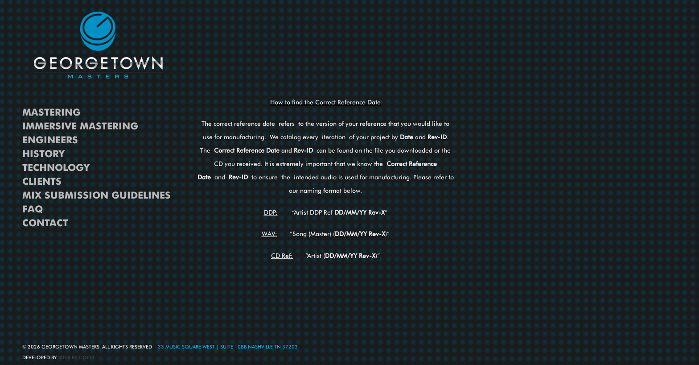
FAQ (32, 209)
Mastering (51, 112)
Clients (42, 182)
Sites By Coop (76, 357)
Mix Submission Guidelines (96, 195)
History (43, 154)
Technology (56, 168)
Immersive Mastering (80, 126)
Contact (45, 223)
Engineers (50, 140)
